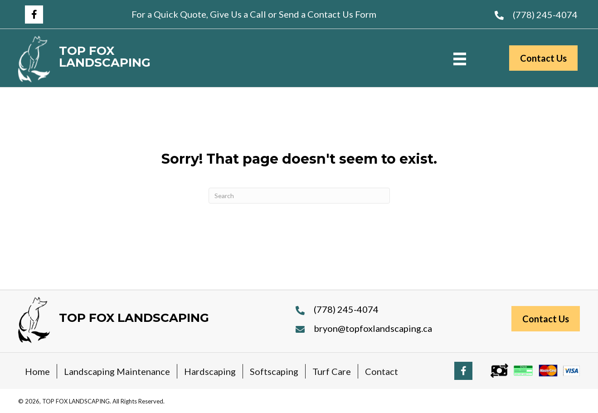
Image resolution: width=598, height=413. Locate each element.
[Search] (299, 196)
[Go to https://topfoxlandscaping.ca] (125, 59)
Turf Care (331, 371)
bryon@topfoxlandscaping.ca (373, 328)
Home (37, 371)
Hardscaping (210, 371)
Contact (381, 371)
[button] (34, 14)
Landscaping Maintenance (117, 371)
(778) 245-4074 (545, 14)
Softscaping (274, 371)
